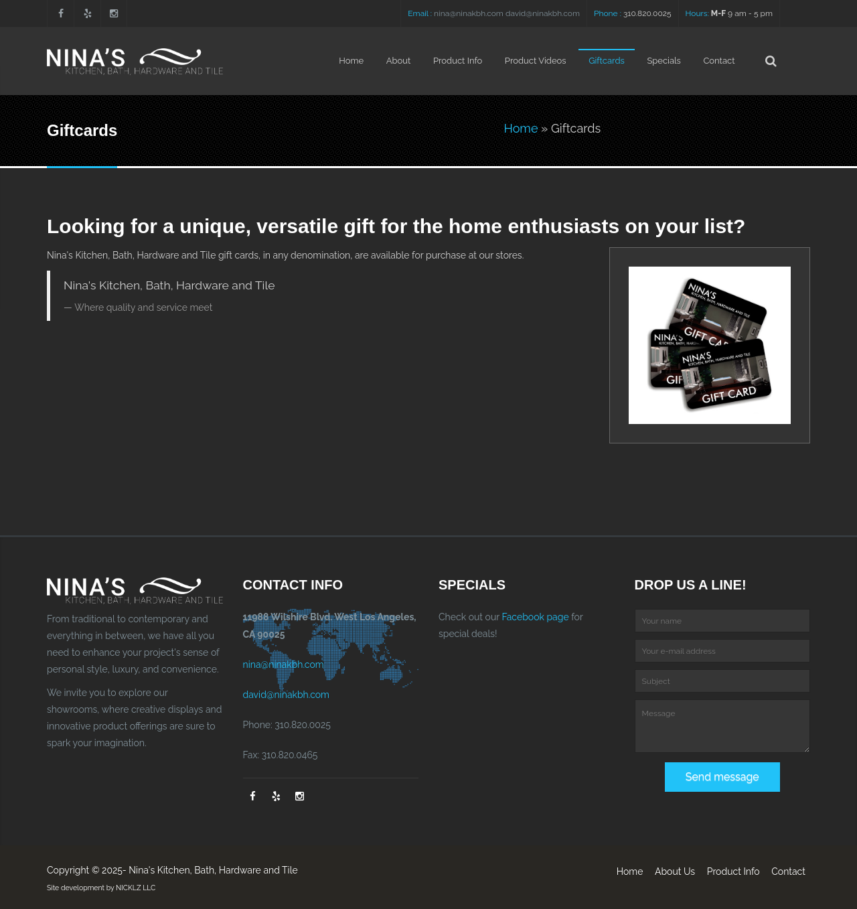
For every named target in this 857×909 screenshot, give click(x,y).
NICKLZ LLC (135, 888)
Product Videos (535, 61)
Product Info (457, 61)
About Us (675, 871)
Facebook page (534, 617)
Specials (663, 61)
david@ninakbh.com (542, 13)
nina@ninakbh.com (468, 13)
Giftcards (607, 61)
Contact (718, 61)
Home (351, 61)
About (398, 61)
